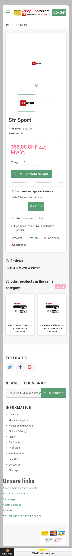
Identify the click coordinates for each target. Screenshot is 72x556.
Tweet (17, 238)
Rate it (36, 206)
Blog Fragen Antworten (15, 493)
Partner (12, 436)
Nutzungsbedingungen (21, 425)
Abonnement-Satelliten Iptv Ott (20, 488)
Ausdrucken (47, 226)
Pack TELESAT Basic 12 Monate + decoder (20, 328)
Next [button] (63, 286)
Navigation (8, 12)
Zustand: (14, 133)
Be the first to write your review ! (24, 267)
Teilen (33, 238)
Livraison (14, 414)
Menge (15, 162)
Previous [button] (57, 286)
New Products (16, 453)
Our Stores (14, 442)
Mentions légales (18, 420)
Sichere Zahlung (17, 431)
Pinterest (19, 245)
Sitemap (13, 470)
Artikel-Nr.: (15, 128)
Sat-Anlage (9, 499)
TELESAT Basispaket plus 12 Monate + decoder (52, 328)
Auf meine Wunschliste (30, 218)
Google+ (51, 238)
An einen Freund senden (25, 228)
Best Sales (14, 459)
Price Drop (14, 447)
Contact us (15, 464)
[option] (20, 314)
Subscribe (53, 393)
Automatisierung (12, 504)
